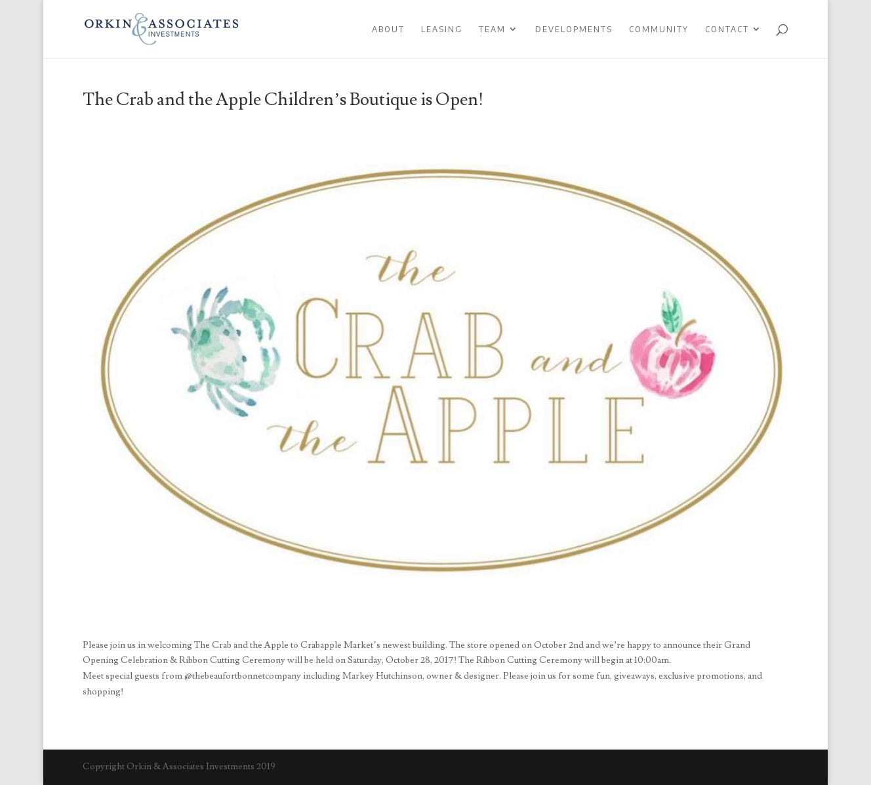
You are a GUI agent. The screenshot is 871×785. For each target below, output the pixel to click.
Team (492, 29)
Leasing (441, 29)
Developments (574, 29)
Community (659, 29)
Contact (727, 29)
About (388, 29)
